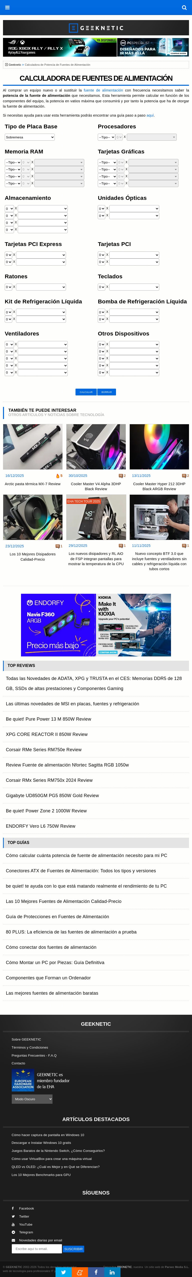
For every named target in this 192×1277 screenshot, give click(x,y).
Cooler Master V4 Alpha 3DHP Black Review (96, 486)
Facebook (23, 1208)
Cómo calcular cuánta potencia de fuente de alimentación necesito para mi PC (87, 855)
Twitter (20, 1216)
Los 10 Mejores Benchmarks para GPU (41, 1175)
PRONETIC (124, 1266)
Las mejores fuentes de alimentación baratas (52, 993)
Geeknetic (15, 64)
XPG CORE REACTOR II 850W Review (47, 734)
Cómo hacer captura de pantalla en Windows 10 (48, 1135)
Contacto (18, 1063)
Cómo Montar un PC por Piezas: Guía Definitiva (55, 962)
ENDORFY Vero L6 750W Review (41, 826)
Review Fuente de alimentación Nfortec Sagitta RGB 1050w (67, 765)
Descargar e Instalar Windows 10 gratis (41, 1143)
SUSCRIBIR (73, 1249)
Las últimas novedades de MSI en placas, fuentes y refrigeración (72, 703)
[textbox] (151, 137)
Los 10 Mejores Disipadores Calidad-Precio (33, 556)
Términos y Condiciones (30, 1047)
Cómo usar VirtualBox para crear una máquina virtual (52, 1159)
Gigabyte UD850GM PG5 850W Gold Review (52, 795)
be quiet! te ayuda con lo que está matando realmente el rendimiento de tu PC (86, 886)
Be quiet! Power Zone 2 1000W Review (46, 810)
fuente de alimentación (103, 90)
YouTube (22, 1224)
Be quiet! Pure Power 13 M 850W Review (48, 719)
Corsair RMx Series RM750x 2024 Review (49, 780)
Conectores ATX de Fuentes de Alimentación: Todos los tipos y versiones (81, 870)
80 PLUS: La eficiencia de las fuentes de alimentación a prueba (71, 931)
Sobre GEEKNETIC (26, 1039)
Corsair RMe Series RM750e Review (44, 749)
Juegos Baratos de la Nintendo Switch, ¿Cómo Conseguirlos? (58, 1151)
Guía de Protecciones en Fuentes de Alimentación (57, 916)
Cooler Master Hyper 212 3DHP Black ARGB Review (159, 486)
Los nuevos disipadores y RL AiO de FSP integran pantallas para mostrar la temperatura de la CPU (96, 559)
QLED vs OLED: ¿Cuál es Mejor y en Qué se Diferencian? (56, 1167)
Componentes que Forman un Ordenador (48, 977)
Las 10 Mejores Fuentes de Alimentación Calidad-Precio (64, 901)
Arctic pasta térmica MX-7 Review (32, 484)
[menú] (7, 8)
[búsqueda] (185, 8)
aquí (150, 115)
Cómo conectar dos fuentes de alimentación (51, 947)
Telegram (22, 1232)
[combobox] (152, 137)
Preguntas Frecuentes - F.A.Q (34, 1055)
